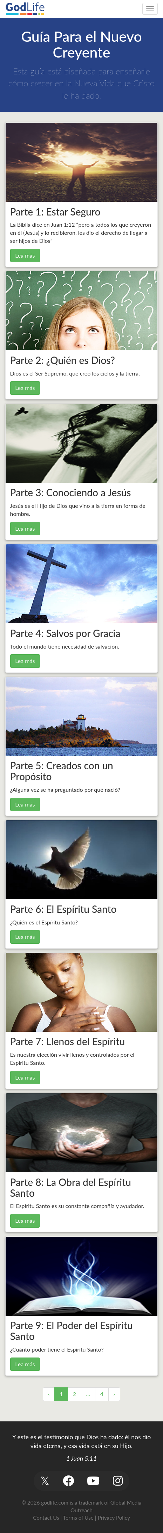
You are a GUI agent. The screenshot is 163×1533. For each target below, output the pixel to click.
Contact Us (46, 1517)
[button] (45, 1481)
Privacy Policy (114, 1517)
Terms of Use (78, 1517)
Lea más (25, 255)
